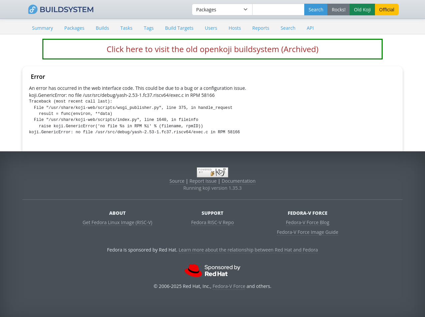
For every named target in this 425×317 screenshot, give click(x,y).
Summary (42, 28)
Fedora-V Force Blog (307, 222)
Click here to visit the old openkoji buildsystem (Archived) (212, 48)
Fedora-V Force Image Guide (307, 232)
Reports (260, 28)
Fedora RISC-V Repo (212, 222)
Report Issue (203, 181)
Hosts (235, 28)
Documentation (239, 181)
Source (176, 181)
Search (288, 28)
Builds (102, 28)
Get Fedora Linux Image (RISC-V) (117, 222)
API (310, 28)
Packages (74, 28)
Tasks (126, 28)
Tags (149, 28)
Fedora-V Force (228, 286)
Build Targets (179, 28)
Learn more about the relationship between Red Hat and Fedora (248, 250)
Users (211, 28)
